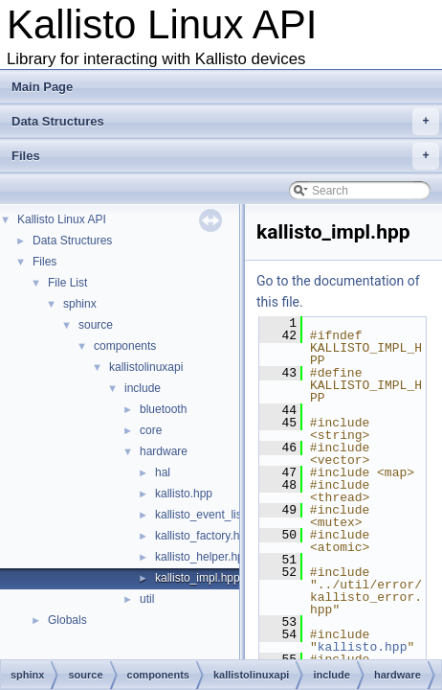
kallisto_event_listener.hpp (222, 514)
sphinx (80, 303)
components (125, 346)
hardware (164, 451)
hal (162, 472)
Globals (67, 620)
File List (67, 282)
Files (225, 156)
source (95, 325)
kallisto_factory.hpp (204, 535)
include (142, 388)
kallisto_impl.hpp (197, 578)
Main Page (42, 87)
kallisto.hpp (183, 493)
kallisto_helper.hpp (202, 557)
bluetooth (163, 409)
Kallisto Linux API (61, 219)
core (151, 430)
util (147, 599)
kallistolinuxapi (146, 367)
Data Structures (225, 121)
